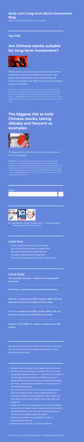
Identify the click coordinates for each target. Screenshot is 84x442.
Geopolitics (56, 92)
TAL (20, 175)
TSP (42, 99)
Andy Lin (12, 299)
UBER (46, 99)
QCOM (15, 175)
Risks (28, 170)
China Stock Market (48, 90)
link (30, 423)
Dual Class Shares (45, 92)
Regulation (34, 94)
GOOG (48, 172)
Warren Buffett (57, 170)
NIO (19, 99)
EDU (43, 172)
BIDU (32, 97)
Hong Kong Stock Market (17, 94)
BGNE (27, 97)
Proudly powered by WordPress (53, 435)
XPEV (54, 99)
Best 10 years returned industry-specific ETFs (30, 248)
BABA (22, 97)
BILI (36, 97)
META (10, 99)
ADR (55, 161)
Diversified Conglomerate (36, 165)
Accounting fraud (47, 161)
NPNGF (24, 99)
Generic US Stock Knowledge (26, 168)
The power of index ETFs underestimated (28, 252)
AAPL (12, 172)
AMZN (17, 97)
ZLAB (10, 101)
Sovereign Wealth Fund (42, 170)
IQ (62, 97)
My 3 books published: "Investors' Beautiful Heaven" (25, 223)
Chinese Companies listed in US (29, 90)
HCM (58, 97)
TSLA (38, 99)
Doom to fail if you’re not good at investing (29, 245)
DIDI (44, 97)
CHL (30, 172)
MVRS (10, 175)
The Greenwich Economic (19, 278)
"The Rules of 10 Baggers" (52, 223)
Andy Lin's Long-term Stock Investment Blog (24, 435)
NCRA (15, 99)
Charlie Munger (21, 163)
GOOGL (53, 97)
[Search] (60, 194)
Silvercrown (13, 289)
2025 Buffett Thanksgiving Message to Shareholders (33, 258)
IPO (28, 94)
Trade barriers (47, 94)
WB (50, 99)
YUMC (59, 99)
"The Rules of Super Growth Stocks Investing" (26, 225)
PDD (29, 99)
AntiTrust (11, 163)
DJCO (39, 172)
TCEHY (34, 99)
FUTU (48, 97)
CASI (40, 97)
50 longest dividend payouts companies (28, 255)
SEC (40, 94)
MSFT (59, 172)
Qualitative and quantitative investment (40, 289)
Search (11, 190)
